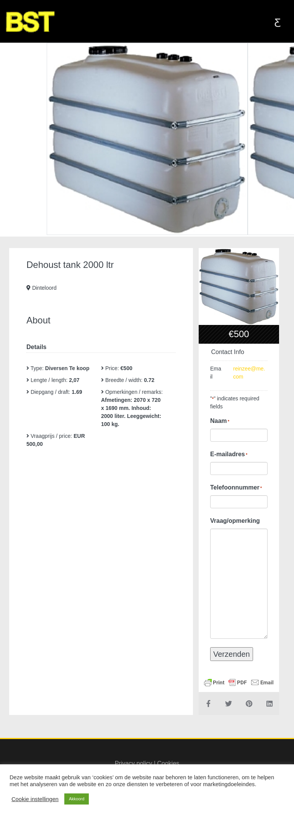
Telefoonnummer (236, 487)
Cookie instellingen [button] (35, 799)
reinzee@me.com (249, 373)
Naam (219, 421)
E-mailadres (228, 454)
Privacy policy (133, 763)
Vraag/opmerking (235, 520)
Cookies (168, 763)
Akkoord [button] (76, 798)
